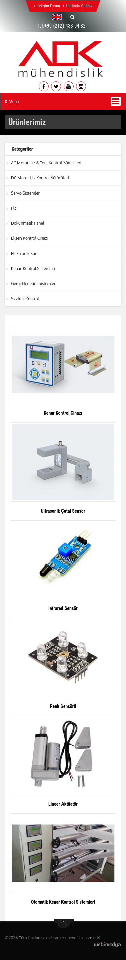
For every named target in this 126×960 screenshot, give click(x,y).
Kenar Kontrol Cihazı (63, 413)
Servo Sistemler (25, 193)
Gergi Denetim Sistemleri (33, 283)
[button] (58, 17)
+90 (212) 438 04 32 (65, 26)
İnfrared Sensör (63, 608)
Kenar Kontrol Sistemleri (33, 268)
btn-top (64, 924)
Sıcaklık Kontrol (25, 298)
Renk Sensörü (63, 706)
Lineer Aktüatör (63, 804)
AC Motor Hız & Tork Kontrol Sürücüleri (46, 162)
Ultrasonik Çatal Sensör (63, 511)
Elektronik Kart (24, 253)
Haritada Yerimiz (79, 6)
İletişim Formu (48, 6)
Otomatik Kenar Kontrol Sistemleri (63, 902)
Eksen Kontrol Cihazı (29, 238)
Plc (13, 208)
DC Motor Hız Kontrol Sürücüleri (40, 177)
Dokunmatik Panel (27, 223)
